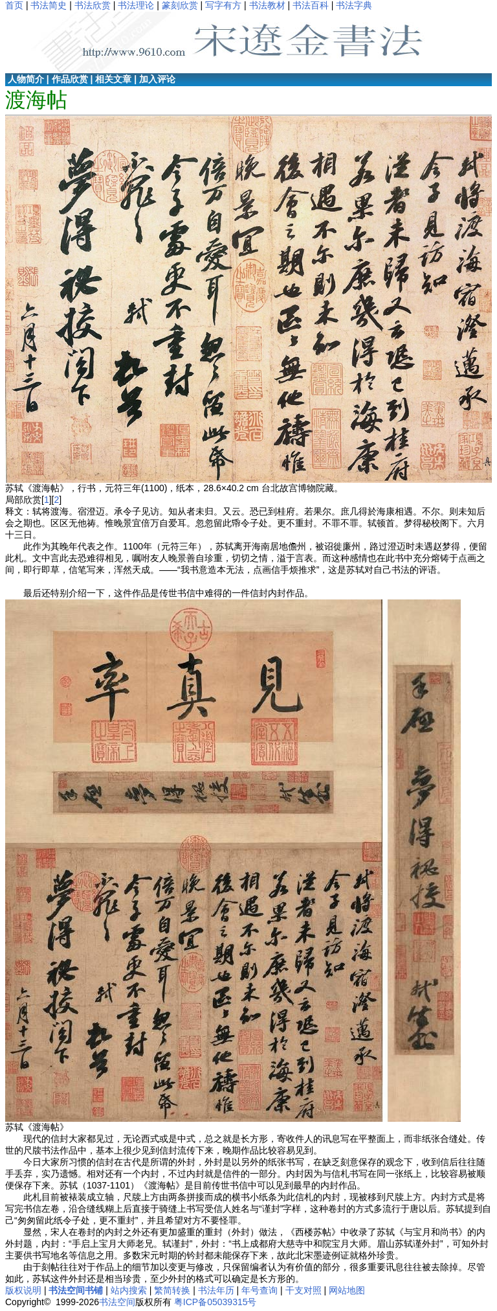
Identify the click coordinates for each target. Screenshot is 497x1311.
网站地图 (347, 1290)
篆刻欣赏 (180, 5)
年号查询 (259, 1290)
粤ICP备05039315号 (215, 1302)
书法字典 (354, 5)
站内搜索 (129, 1290)
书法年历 (216, 1290)
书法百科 (311, 5)
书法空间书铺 (76, 1290)
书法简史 (48, 5)
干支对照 (303, 1290)
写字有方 (223, 5)
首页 (14, 5)
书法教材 (267, 5)
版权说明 (23, 1290)
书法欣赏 (92, 5)
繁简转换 (172, 1290)
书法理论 (136, 5)
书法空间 (117, 1302)
